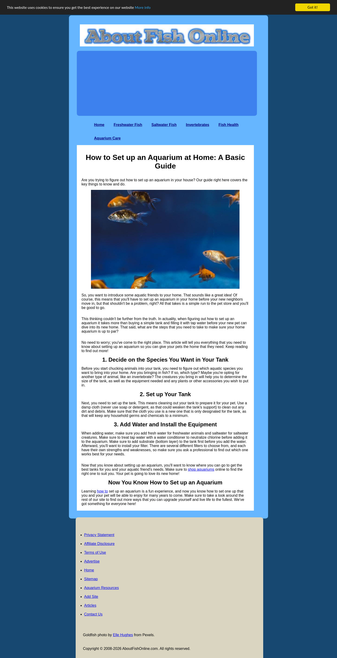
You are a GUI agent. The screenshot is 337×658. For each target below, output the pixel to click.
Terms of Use (95, 552)
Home (99, 125)
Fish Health (228, 125)
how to (102, 491)
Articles (90, 605)
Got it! (313, 7)
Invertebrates (197, 125)
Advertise (92, 561)
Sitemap (91, 579)
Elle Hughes (123, 635)
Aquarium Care (107, 138)
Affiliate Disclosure (99, 544)
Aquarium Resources (101, 588)
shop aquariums (201, 469)
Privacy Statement (99, 535)
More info (143, 7)
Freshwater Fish (128, 125)
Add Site (91, 597)
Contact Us (93, 614)
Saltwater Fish (163, 125)
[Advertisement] (167, 83)
